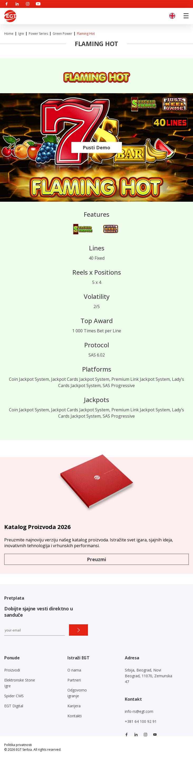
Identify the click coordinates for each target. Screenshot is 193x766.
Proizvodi (12, 670)
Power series (38, 33)
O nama (74, 670)
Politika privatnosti (18, 745)
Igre (21, 33)
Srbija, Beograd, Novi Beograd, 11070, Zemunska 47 (148, 676)
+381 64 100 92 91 (141, 721)
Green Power (62, 33)
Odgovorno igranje (77, 693)
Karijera (74, 705)
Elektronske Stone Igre (19, 683)
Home (8, 33)
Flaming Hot (86, 33)
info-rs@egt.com (139, 711)
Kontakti (74, 715)
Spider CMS (14, 695)
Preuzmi (96, 559)
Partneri (74, 680)
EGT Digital (13, 705)
